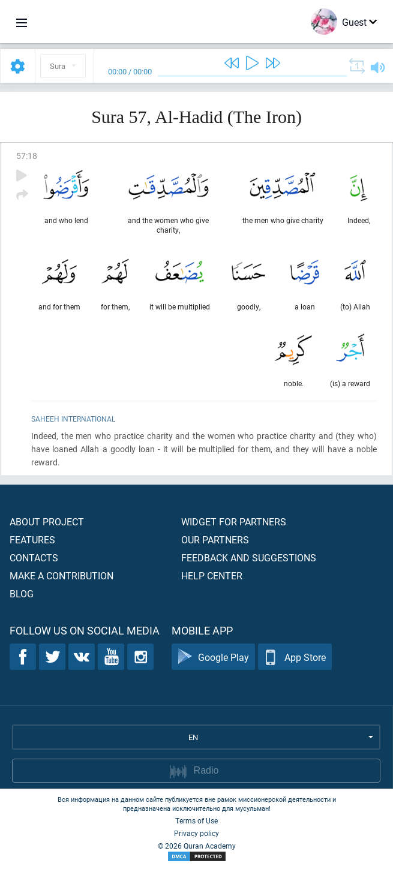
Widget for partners (233, 521)
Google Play (213, 657)
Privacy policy (196, 833)
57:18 (26, 155)
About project (47, 521)
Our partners (215, 539)
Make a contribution (61, 575)
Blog (22, 593)
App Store (295, 657)
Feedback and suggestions (248, 557)
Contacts (34, 557)
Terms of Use (196, 820)
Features (32, 539)
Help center (211, 575)
